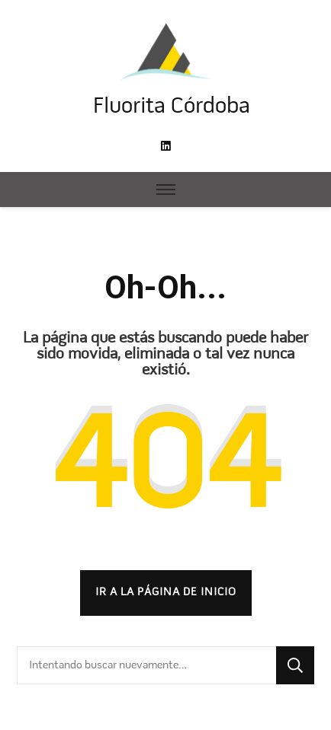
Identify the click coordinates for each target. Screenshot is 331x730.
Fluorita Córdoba (171, 107)
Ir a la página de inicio (165, 592)
